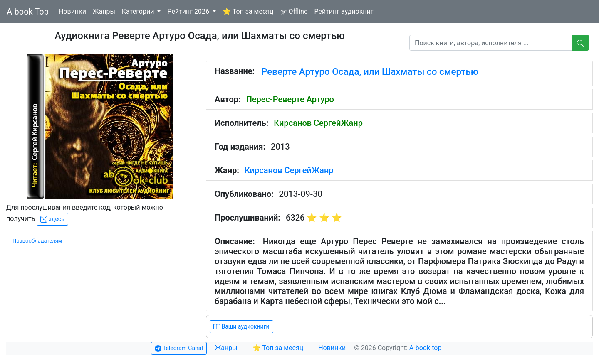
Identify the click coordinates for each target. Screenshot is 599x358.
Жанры (104, 11)
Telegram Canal (179, 348)
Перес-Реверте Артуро (290, 99)
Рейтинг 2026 (189, 11)
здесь (52, 219)
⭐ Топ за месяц (248, 11)
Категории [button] (139, 11)
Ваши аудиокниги (241, 326)
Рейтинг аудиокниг (343, 11)
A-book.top (425, 348)
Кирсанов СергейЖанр (318, 123)
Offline (294, 11)
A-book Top (28, 12)
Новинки (72, 11)
